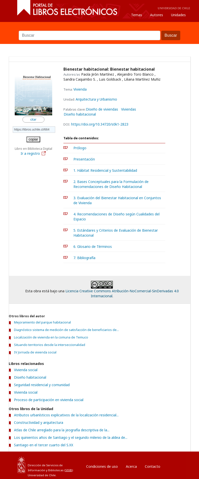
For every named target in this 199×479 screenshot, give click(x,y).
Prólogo (79, 148)
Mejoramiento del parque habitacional (42, 322)
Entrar (176, 465)
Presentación (84, 159)
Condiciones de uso (102, 466)
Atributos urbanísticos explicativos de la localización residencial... (66, 415)
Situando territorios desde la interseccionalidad (49, 345)
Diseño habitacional (80, 114)
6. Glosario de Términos (92, 246)
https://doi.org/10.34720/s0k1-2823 (99, 124)
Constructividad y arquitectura (38, 422)
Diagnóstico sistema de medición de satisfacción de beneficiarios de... (66, 330)
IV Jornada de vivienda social (35, 352)
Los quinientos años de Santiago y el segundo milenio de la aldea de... (70, 437)
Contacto (152, 466)
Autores (156, 14)
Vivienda (80, 89)
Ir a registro (33, 153)
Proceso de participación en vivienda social (48, 399)
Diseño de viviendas (102, 109)
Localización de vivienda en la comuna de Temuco (51, 337)
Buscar (100, 28)
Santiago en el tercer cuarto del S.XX (43, 445)
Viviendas (128, 109)
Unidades (178, 14)
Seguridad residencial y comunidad (42, 384)
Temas (136, 14)
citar (33, 119)
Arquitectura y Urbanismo (96, 99)
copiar (33, 139)
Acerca (131, 466)
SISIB (68, 470)
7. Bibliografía (84, 257)
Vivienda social (25, 369)
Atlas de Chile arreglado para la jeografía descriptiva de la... (61, 430)
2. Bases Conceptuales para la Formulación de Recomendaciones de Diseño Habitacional (111, 184)
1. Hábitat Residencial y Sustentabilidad (105, 170)
